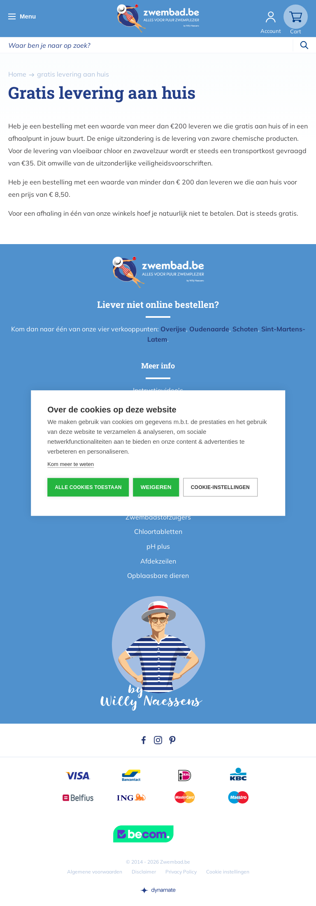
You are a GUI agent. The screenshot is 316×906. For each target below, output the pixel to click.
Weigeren (156, 487)
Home (17, 74)
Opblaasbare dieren (158, 575)
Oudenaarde (209, 329)
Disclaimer (144, 872)
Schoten (245, 329)
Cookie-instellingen (220, 487)
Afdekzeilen (158, 561)
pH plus (158, 546)
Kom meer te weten (70, 464)
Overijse (173, 329)
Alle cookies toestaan (88, 487)
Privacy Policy (181, 872)
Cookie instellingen (227, 872)
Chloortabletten (158, 531)
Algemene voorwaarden (94, 872)
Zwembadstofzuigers (158, 517)
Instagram (158, 740)
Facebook (143, 740)
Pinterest (172, 740)
